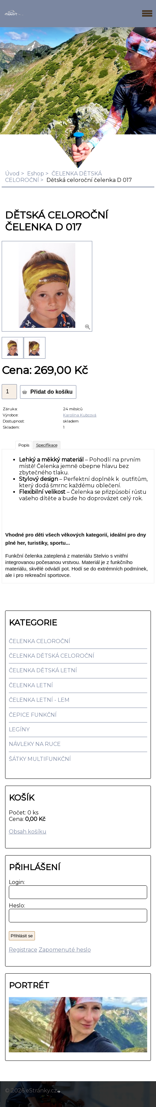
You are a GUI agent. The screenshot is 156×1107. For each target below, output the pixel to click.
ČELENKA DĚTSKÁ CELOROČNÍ (51, 656)
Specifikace (46, 445)
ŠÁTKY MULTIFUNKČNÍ (40, 759)
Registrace (23, 949)
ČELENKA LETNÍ (31, 685)
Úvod (12, 173)
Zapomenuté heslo (65, 949)
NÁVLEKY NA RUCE (35, 744)
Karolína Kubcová (79, 415)
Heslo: (15, 905)
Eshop (35, 173)
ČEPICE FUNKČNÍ (33, 715)
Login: (15, 882)
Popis (23, 445)
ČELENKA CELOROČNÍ (39, 641)
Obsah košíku (27, 831)
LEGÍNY (19, 729)
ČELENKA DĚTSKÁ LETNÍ (43, 670)
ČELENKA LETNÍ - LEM (39, 700)
